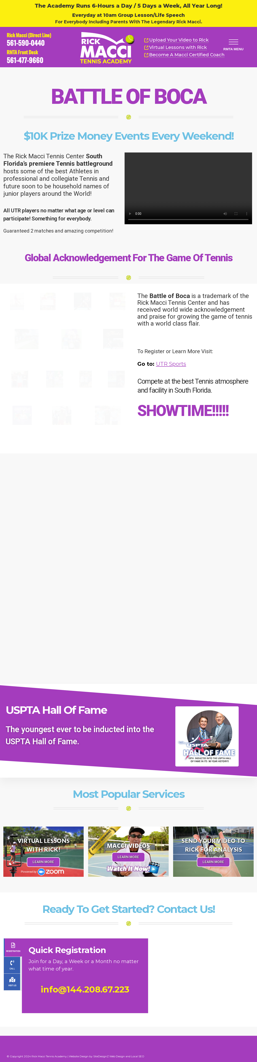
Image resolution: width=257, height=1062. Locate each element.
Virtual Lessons (175, 47)
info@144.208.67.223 (85, 989)
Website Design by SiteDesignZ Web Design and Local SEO (106, 1056)
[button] (233, 41)
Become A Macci (184, 55)
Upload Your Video (179, 40)
